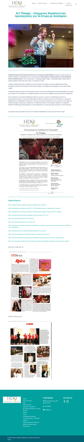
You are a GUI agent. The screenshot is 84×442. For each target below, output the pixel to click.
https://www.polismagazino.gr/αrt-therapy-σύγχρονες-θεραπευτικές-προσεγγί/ (29, 234)
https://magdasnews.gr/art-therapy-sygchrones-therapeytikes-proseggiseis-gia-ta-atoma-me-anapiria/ (34, 211)
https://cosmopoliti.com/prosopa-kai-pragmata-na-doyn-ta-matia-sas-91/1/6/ (28, 215)
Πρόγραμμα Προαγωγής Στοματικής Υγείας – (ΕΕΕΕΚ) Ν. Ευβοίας (31, 418)
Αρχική (34, 3)
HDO (24, 402)
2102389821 (48, 406)
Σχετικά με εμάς (42, 3)
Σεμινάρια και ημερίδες (56, 3)
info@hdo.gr (48, 409)
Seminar (25, 412)
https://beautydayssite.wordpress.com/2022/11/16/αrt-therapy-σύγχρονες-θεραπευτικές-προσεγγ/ (34, 208)
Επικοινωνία (68, 5)
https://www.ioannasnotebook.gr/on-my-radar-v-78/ (21, 222)
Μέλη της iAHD (27, 404)
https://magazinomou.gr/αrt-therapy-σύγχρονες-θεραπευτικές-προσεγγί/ (27, 205)
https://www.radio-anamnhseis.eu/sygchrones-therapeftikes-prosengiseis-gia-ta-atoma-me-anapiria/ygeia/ (36, 237)
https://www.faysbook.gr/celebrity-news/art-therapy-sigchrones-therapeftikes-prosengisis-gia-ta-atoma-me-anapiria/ (38, 241)
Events (68, 3)
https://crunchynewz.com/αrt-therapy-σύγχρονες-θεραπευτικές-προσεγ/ (27, 231)
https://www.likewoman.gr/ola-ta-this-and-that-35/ (21, 218)
